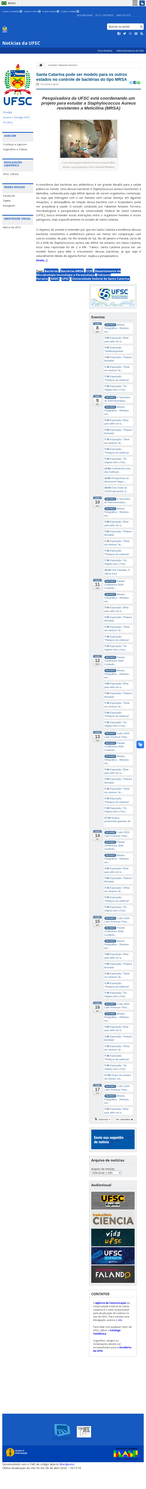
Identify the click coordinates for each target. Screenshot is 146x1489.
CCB (89, 290)
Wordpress (67, 1483)
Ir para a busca (50, 11)
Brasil (12, 3)
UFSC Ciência (11, 174)
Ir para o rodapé (70, 11)
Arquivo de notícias (103, 1188)
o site (119, 1339)
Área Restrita (105, 50)
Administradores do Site (130, 50)
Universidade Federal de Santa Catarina (100, 298)
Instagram (9, 205)
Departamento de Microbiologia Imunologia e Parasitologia (78, 292)
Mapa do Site (123, 15)
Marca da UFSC (12, 227)
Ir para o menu (32, 11)
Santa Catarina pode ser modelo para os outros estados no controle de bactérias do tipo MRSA (87, 86)
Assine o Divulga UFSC (16, 117)
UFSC (65, 298)
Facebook (9, 195)
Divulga (7, 112)
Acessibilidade (85, 15)
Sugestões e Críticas (15, 149)
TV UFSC (8, 122)
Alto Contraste (104, 15)
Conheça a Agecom (15, 144)
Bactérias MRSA (72, 290)
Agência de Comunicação (110, 1322)
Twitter (7, 200)
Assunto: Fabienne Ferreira (62, 65)
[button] (102, 1139)
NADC (55, 298)
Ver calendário (124, 1138)
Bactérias (51, 290)
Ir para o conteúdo (12, 11)
